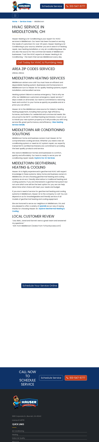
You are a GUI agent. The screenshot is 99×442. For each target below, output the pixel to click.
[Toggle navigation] (15, 15)
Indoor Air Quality (18, 438)
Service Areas (25, 21)
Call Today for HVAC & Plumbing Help (40, 62)
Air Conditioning (18, 431)
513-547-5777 (76, 6)
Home (14, 21)
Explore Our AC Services (44, 158)
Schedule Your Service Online (40, 285)
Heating (15, 434)
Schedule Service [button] (52, 6)
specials (43, 206)
